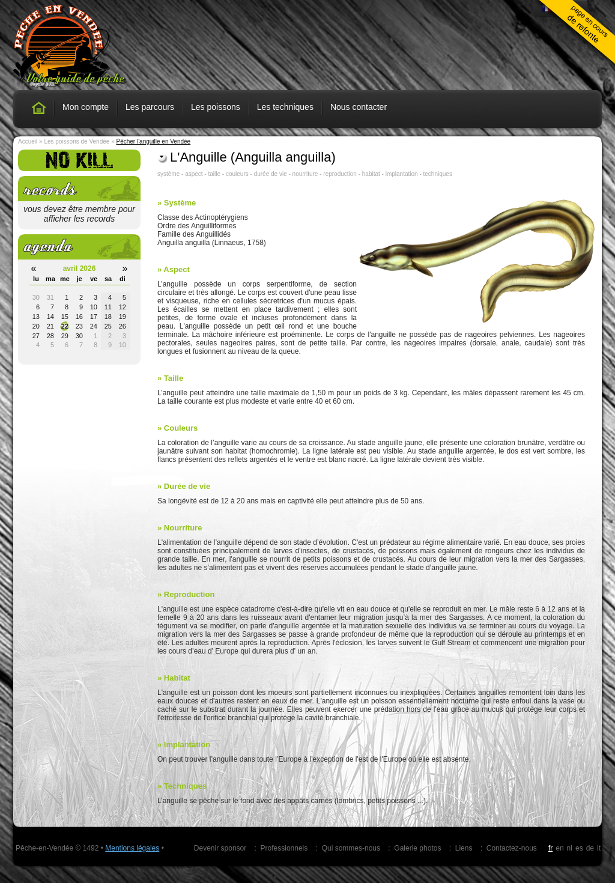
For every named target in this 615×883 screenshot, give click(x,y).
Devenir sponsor (220, 848)
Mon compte (85, 107)
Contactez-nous (511, 848)
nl (569, 848)
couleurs (237, 174)
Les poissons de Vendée (76, 141)
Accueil (27, 141)
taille (214, 174)
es (579, 848)
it (599, 848)
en (559, 848)
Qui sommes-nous (351, 848)
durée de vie (270, 174)
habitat (371, 174)
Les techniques (285, 107)
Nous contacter (358, 107)
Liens (464, 848)
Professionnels (284, 848)
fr (550, 848)
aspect (193, 174)
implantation (402, 174)
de (590, 848)
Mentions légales (132, 848)
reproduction (340, 174)
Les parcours (150, 107)
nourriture (305, 174)
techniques (437, 174)
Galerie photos (417, 848)
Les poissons (215, 107)
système (168, 174)
